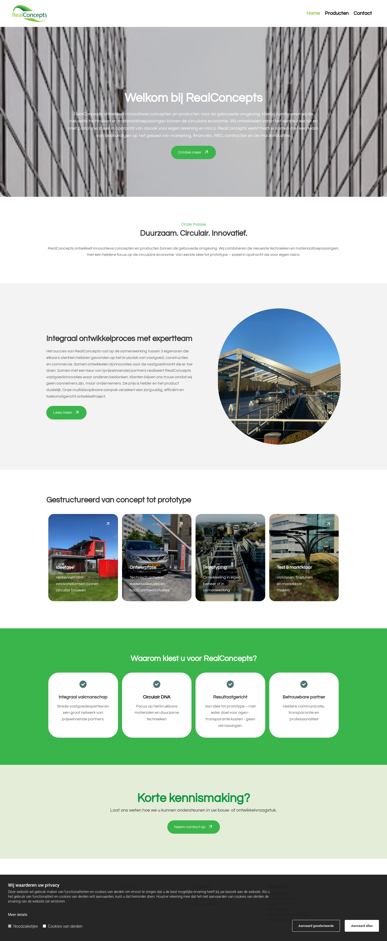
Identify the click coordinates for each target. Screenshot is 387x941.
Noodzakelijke (23, 926)
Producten (337, 13)
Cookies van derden (63, 926)
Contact (363, 13)
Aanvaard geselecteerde (316, 926)
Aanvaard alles (362, 926)
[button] (193, 152)
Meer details (17, 915)
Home (313, 13)
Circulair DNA (156, 697)
